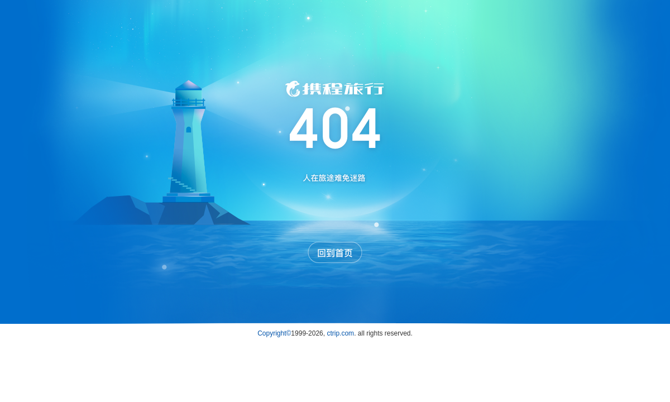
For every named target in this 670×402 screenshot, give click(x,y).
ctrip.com (340, 333)
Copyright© (274, 333)
